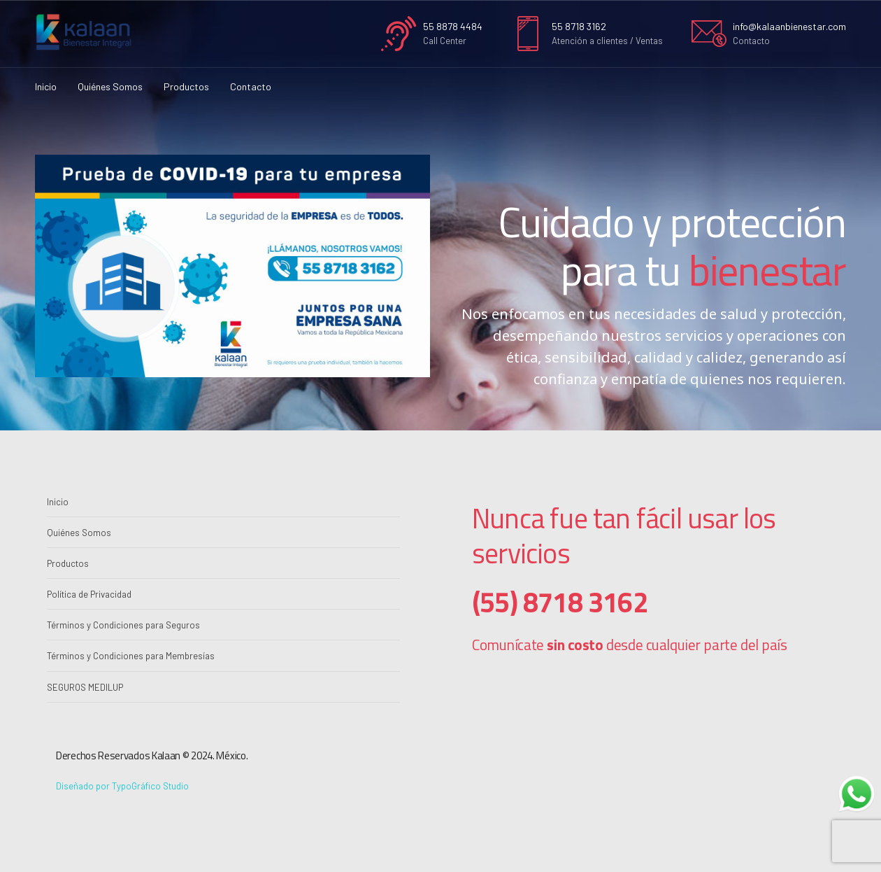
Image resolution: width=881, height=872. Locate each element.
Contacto (250, 86)
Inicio (46, 86)
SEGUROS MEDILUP (85, 687)
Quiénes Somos (110, 86)
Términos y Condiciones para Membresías (131, 655)
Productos (186, 86)
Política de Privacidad (89, 594)
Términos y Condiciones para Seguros (123, 625)
